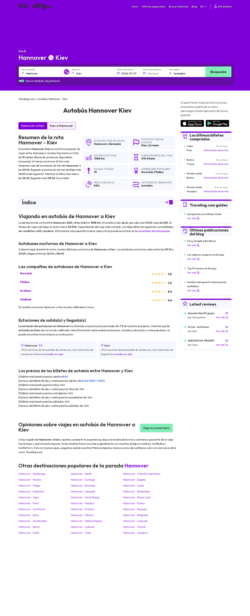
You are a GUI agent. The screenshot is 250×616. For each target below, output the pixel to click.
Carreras (188, 558)
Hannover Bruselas (83, 485)
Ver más (193, 218)
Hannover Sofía (28, 532)
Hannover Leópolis (135, 521)
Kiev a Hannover (61, 126)
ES (204, 6)
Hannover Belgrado (135, 515)
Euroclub (26, 273)
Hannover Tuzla (81, 532)
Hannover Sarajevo (135, 532)
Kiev (144, 145)
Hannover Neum (29, 527)
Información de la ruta (216, 150)
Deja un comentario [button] (156, 428)
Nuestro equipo (90, 565)
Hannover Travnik (134, 527)
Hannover (100, 144)
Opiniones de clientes (194, 561)
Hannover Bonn (28, 515)
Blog (194, 6)
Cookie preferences (143, 565)
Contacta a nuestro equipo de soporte (49, 572)
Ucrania (153, 145)
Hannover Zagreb (134, 479)
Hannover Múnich (82, 515)
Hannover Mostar (29, 479)
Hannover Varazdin (83, 491)
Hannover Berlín (81, 473)
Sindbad (25, 299)
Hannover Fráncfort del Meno (141, 473)
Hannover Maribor (83, 503)
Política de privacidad (144, 561)
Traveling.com (75, 599)
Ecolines (25, 290)
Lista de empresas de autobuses (200, 565)
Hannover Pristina (82, 509)
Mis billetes (222, 6)
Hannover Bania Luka (136, 497)
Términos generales (143, 558)
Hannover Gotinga (83, 479)
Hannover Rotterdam (136, 491)
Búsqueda (218, 72)
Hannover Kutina (134, 503)
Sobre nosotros (90, 561)
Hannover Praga (29, 485)
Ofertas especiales (153, 6)
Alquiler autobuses (193, 569)
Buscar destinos (178, 6)
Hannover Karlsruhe (31, 491)
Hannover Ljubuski (82, 527)
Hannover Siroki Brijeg (85, 497)
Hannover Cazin (133, 485)
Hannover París (28, 503)
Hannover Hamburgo (31, 473)
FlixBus (25, 282)
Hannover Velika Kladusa (86, 521)
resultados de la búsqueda (154, 231)
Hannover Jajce (28, 497)
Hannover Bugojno (135, 509)
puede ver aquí (54, 354)
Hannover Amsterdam (32, 521)
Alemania (114, 144)
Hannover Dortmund (31, 509)
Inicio (135, 6)
